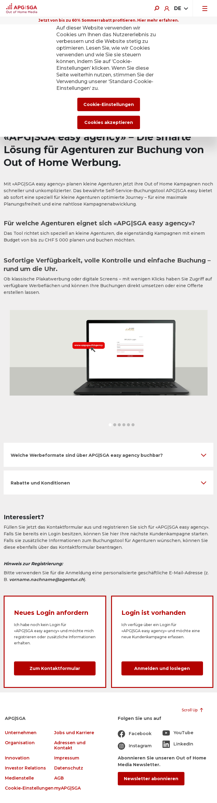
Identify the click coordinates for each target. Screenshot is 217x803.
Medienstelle (19, 778)
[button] (110, 424)
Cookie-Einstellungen (29, 788)
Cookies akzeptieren (108, 122)
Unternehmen (21, 732)
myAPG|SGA (67, 788)
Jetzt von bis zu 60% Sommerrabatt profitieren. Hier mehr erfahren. (108, 20)
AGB (59, 778)
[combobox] (181, 8)
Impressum (66, 758)
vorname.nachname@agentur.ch (46, 579)
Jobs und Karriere (74, 732)
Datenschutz (68, 768)
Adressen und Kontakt (70, 745)
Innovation (17, 758)
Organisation (20, 742)
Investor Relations (25, 768)
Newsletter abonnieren (151, 778)
